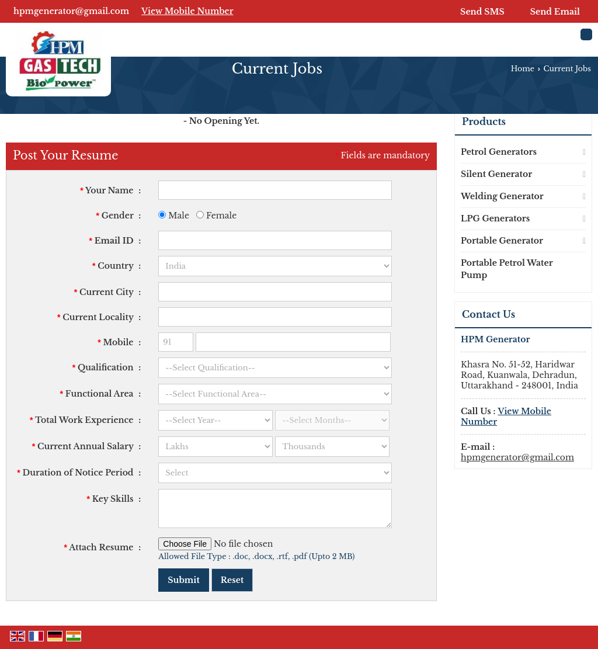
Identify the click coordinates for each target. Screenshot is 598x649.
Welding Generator (502, 196)
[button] (187, 11)
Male (173, 215)
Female (216, 215)
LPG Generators (495, 218)
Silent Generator (496, 174)
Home (522, 68)
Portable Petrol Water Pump (506, 269)
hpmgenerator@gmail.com (71, 11)
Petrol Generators (499, 152)
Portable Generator (502, 240)
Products (484, 121)
